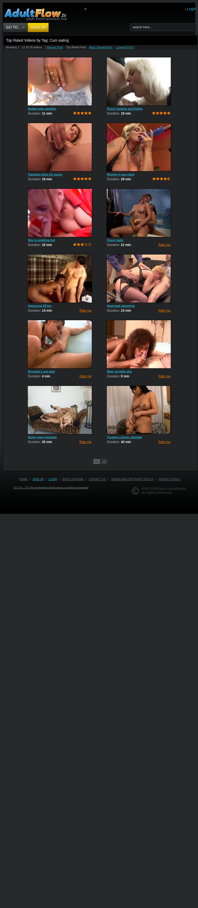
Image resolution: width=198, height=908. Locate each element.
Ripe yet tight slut (119, 371)
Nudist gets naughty (42, 108)
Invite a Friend (73, 479)
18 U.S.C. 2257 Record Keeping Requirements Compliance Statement (50, 487)
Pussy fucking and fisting (124, 108)
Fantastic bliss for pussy (45, 174)
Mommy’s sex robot (120, 174)
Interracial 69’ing (39, 305)
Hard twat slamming (121, 305)
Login (191, 9)
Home (23, 479)
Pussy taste (115, 240)
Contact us (97, 479)
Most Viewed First (100, 47)
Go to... (15, 27)
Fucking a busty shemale (124, 437)
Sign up (38, 27)
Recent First (55, 47)
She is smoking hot (41, 240)
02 (104, 461)
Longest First (124, 47)
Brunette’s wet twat (41, 371)
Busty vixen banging (42, 437)
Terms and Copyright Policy (132, 479)
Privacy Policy (170, 479)
